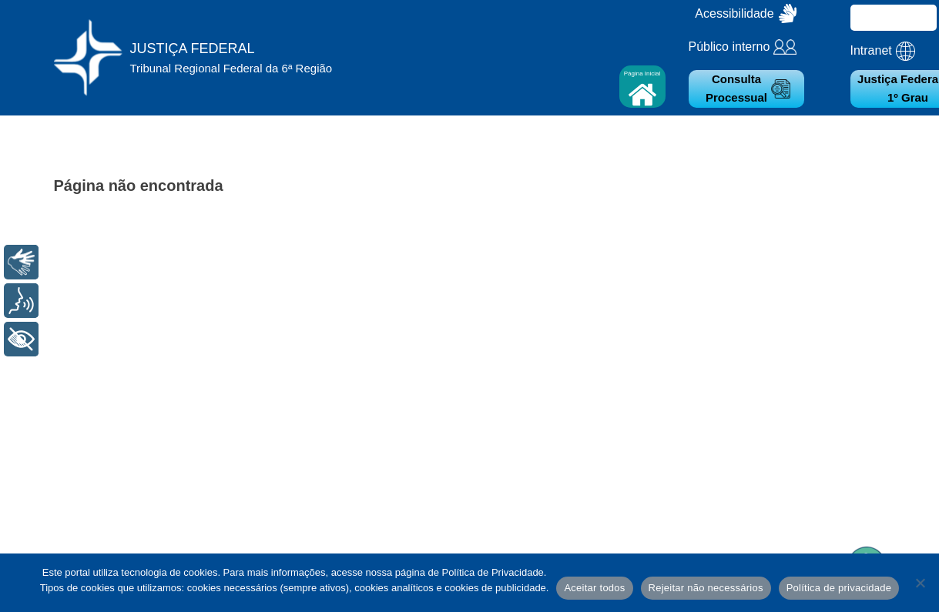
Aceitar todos (594, 588)
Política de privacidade (839, 588)
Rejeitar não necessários (706, 588)
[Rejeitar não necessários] (919, 582)
